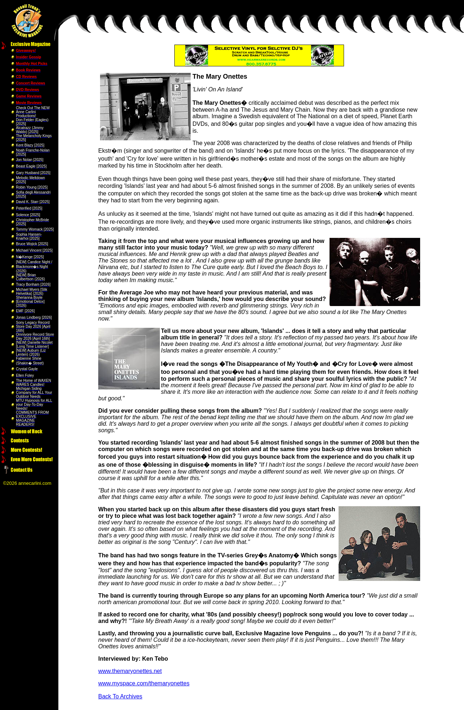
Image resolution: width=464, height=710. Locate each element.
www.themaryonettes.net (130, 671)
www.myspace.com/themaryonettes (144, 683)
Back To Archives (120, 696)
